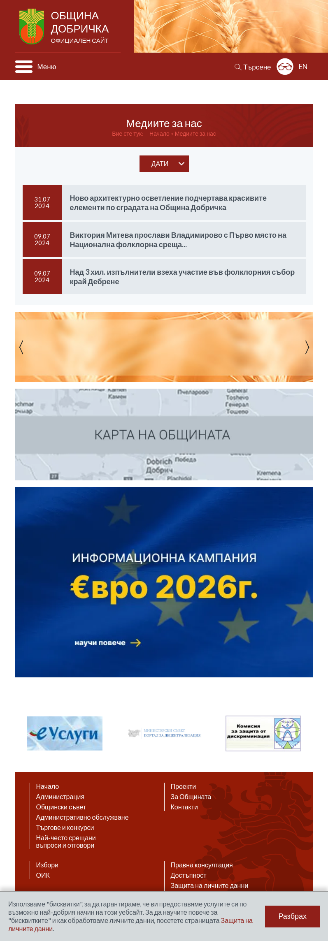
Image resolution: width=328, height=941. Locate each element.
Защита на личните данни (210, 885)
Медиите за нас (195, 133)
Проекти (183, 786)
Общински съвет (61, 807)
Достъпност (189, 875)
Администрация (60, 796)
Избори (47, 865)
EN (303, 66)
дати (160, 163)
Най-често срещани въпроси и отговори (66, 841)
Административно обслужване (82, 817)
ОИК (43, 875)
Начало (159, 133)
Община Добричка (81, 27)
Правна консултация (202, 865)
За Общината (191, 796)
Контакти (184, 807)
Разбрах (292, 916)
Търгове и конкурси (65, 827)
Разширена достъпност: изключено (285, 66)
